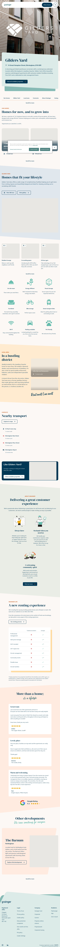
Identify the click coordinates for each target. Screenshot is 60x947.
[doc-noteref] (43, 634)
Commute (36, 98)
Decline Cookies (33, 149)
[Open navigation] (55, 5)
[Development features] (30, 251)
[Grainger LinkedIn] (7, 940)
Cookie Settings (21, 930)
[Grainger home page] (7, 5)
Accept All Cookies (45, 149)
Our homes (7, 98)
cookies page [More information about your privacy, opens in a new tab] (35, 145)
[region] (30, 146)
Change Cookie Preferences (16, 149)
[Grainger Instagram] (2, 940)
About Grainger (46, 98)
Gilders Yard (16, 98)
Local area (26, 98)
